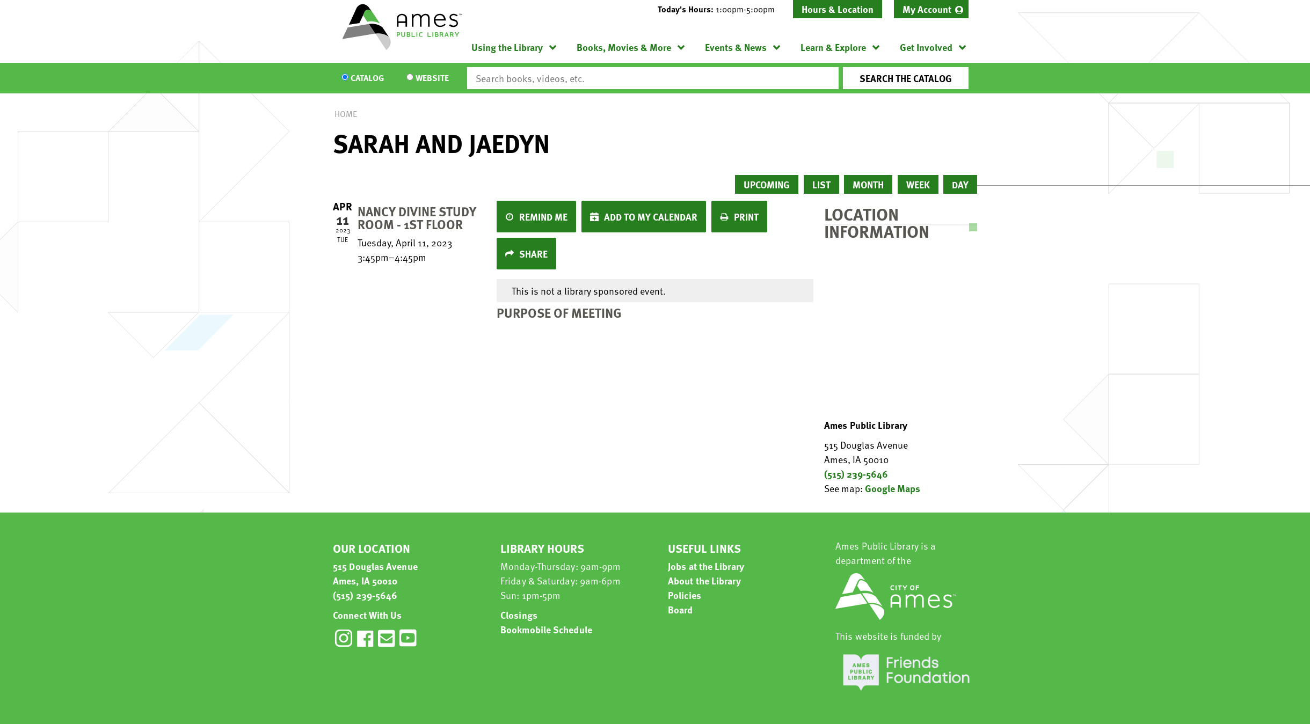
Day (960, 184)
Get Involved (926, 47)
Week (918, 184)
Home (345, 113)
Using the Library (507, 47)
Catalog (367, 78)
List (821, 184)
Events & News (736, 47)
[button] (720, 9)
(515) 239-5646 (856, 473)
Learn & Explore (833, 47)
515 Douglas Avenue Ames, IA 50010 (375, 573)
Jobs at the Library (706, 566)
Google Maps (892, 488)
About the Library (704, 580)
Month (868, 184)
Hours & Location (838, 9)
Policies (684, 595)
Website (432, 78)
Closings (518, 615)
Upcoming (767, 184)
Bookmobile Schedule (546, 629)
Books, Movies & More (624, 47)
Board (680, 609)
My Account (927, 9)
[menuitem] (931, 9)
